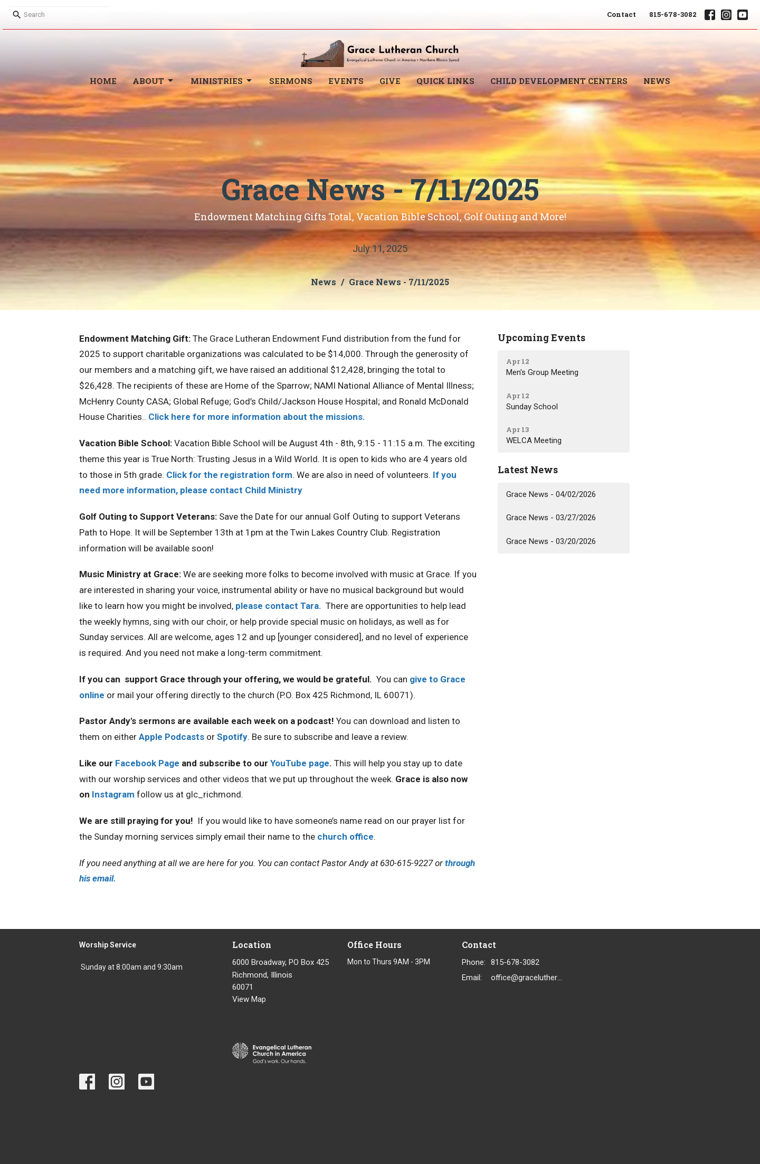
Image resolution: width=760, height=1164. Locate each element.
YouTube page (299, 763)
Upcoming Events (541, 337)
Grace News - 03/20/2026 (551, 541)
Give (390, 81)
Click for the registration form (229, 475)
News (656, 81)
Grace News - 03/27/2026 (551, 517)
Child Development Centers (559, 81)
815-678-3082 (673, 14)
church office (345, 836)
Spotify (232, 736)
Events (346, 81)
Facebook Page (147, 763)
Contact (621, 14)
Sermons (290, 81)
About (153, 81)
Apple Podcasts (171, 736)
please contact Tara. (278, 605)
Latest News (528, 469)
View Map (249, 999)
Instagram (113, 794)
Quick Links (445, 81)
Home (103, 81)
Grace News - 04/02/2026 (551, 494)
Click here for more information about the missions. (256, 416)
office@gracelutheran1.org (528, 977)
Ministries (222, 81)
